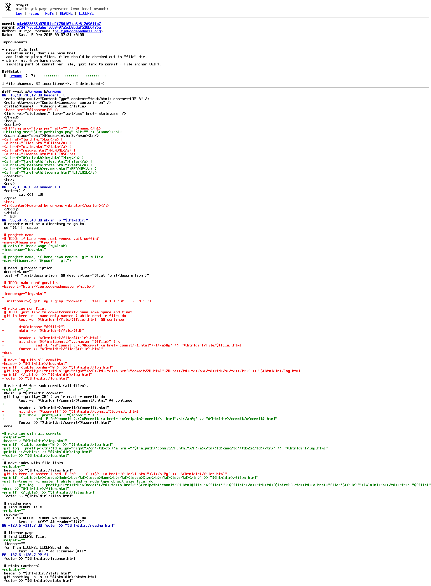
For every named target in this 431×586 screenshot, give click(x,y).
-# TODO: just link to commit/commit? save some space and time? (67, 312)
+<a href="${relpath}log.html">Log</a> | (43, 157)
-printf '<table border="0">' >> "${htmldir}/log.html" (58, 367)
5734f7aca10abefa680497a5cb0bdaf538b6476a (59, 27)
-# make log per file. (24, 308)
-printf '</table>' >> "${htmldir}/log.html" (47, 374)
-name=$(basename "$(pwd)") (29, 242)
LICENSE (86, 13)
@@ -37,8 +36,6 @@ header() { (31, 187)
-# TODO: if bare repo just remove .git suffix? (50, 238)
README (66, 13)
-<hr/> (8, 202)
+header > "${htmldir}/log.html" (34, 441)
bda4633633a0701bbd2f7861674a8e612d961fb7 (59, 23)
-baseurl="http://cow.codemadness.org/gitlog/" (49, 286)
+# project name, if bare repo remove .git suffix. (53, 257)
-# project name (18, 235)
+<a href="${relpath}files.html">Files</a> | (47, 161)
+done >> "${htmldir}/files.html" (35, 488)
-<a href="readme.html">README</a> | (39, 150)
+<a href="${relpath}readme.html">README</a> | (49, 168)
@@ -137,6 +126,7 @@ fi (25, 555)
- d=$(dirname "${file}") (33, 327)
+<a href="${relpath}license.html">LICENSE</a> (49, 172)
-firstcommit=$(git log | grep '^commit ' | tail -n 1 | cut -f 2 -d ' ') (76, 301)
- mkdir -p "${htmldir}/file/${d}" (43, 330)
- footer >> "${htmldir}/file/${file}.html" (52, 349)
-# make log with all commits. (32, 360)
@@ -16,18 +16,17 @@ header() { (33, 95)
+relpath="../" (17, 389)
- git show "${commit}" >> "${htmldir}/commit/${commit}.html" (71, 411)
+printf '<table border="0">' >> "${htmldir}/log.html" (58, 444)
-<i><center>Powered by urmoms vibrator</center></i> (55, 205)
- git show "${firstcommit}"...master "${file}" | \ (61, 341)
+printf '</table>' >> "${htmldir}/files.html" (49, 492)
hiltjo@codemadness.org (78, 31)
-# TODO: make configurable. (30, 282)
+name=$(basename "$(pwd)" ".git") (36, 260)
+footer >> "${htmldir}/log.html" (35, 455)
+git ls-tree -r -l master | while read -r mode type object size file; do (77, 481)
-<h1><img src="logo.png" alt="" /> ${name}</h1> (51, 128)
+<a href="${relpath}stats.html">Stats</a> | (47, 165)
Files (34, 13)
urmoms (16, 75)
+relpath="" (13, 437)
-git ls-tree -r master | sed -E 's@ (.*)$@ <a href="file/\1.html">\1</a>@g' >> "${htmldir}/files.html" (114, 474)
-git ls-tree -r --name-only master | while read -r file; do (64, 316)
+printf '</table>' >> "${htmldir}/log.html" (47, 452)
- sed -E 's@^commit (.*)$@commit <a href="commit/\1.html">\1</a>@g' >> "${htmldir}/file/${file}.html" (123, 345)
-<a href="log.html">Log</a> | (32, 139)
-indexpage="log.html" (24, 293)
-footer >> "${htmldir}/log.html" (35, 378)
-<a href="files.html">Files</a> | (36, 143)
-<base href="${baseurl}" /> (30, 110)
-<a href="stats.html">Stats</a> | (36, 146)
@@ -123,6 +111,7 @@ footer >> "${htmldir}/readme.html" (59, 525)
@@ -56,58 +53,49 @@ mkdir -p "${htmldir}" (45, 220)
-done (7, 352)
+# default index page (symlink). (35, 246)
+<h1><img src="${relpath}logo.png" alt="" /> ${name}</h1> (62, 132)
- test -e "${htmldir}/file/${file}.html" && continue (63, 319)
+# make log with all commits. (32, 433)
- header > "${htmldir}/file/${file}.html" (51, 338)
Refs (49, 13)
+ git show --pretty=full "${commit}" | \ (50, 415)
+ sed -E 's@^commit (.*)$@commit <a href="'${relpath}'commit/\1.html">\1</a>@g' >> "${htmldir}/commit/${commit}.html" (140, 419)
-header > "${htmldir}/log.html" (34, 363)
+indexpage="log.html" (24, 249)
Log (19, 13)
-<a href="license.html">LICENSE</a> (39, 154)
